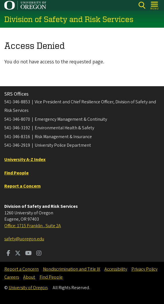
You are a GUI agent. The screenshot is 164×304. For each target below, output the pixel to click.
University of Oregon (28, 288)
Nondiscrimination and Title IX (71, 269)
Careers (11, 277)
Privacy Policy (144, 269)
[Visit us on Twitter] (18, 254)
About (29, 277)
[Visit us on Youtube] (28, 254)
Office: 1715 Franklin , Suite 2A (32, 226)
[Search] (141, 5)
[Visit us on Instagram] (39, 254)
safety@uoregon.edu (24, 239)
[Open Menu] (155, 5)
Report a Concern (21, 269)
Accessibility (115, 269)
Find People (51, 277)
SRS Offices (16, 94)
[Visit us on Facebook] (8, 254)
